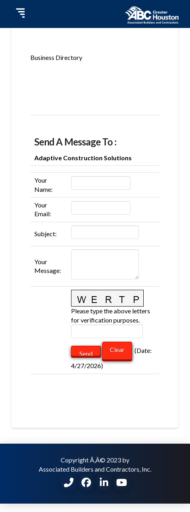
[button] (19, 14)
